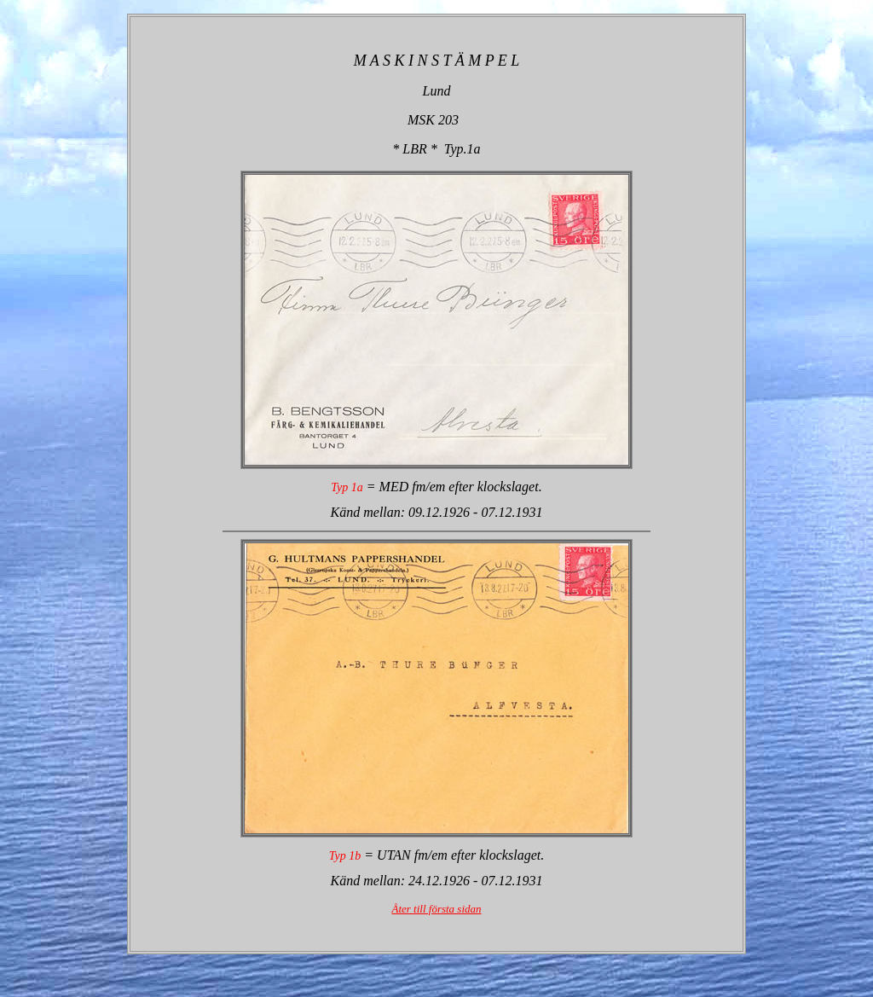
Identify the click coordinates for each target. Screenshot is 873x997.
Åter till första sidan (436, 908)
